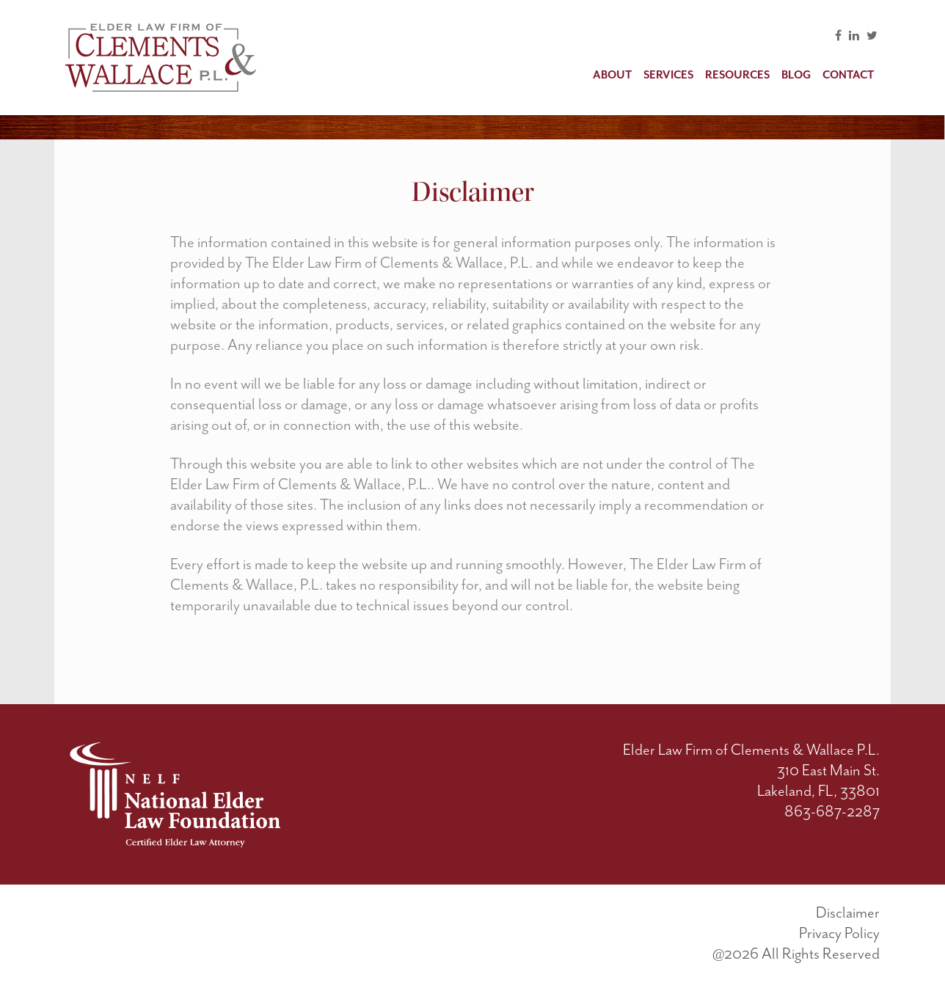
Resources (737, 75)
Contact (848, 75)
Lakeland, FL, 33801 (818, 790)
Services (668, 75)
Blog (796, 75)
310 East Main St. (828, 770)
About (612, 75)
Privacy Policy (839, 933)
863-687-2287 (832, 811)
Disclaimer (848, 912)
